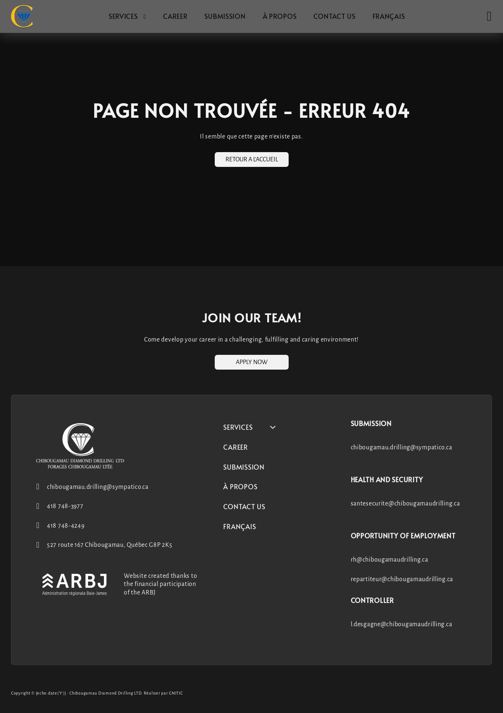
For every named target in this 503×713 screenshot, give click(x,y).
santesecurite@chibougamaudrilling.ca (405, 503)
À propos (280, 16)
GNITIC (176, 693)
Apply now (252, 362)
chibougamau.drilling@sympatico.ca (401, 447)
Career (175, 16)
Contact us (334, 16)
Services (123, 16)
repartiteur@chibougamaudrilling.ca (402, 579)
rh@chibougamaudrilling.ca (389, 559)
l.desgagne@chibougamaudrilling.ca (401, 624)
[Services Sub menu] (145, 16)
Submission (224, 16)
